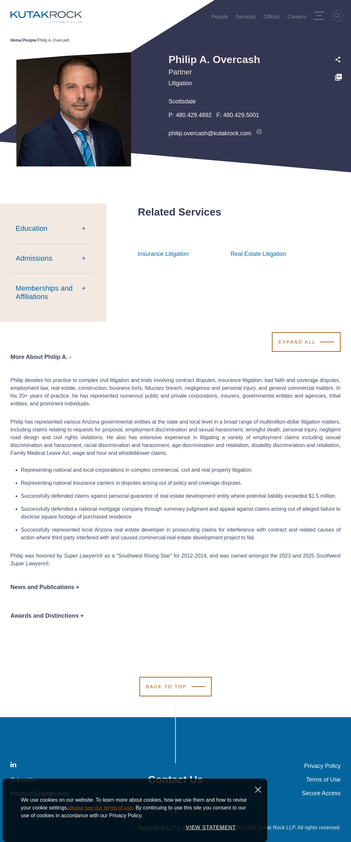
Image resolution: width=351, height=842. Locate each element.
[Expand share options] (338, 59)
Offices (273, 18)
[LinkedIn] (13, 765)
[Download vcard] (259, 133)
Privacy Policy (322, 766)
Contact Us (176, 780)
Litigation (180, 83)
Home (15, 40)
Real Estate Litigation (258, 254)
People (222, 18)
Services (248, 18)
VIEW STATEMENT (211, 833)
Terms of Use (323, 779)
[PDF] (338, 78)
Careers (298, 18)
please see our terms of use (100, 813)
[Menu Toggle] (321, 15)
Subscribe (23, 780)
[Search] (340, 16)
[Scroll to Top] (175, 686)
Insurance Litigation (163, 254)
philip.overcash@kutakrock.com (209, 133)
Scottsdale (182, 101)
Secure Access (321, 793)
